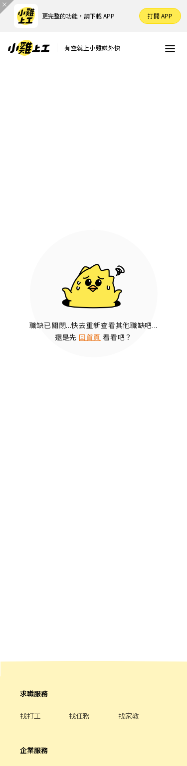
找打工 (30, 716)
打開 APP (160, 15)
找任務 (79, 716)
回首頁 (90, 337)
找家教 (128, 716)
